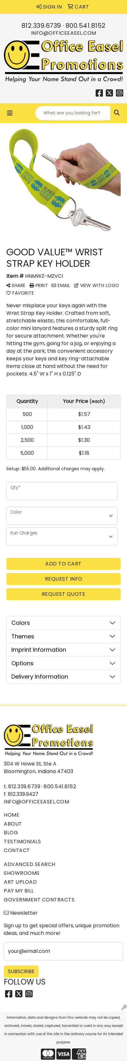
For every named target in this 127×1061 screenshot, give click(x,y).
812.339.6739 (41, 25)
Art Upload (20, 882)
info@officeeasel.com (63, 33)
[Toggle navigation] (9, 113)
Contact (17, 850)
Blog (11, 832)
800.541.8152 (86, 25)
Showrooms (22, 873)
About (13, 823)
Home (11, 815)
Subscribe (21, 971)
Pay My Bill (19, 890)
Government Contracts (39, 899)
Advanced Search (29, 864)
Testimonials (22, 841)
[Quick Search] (73, 113)
